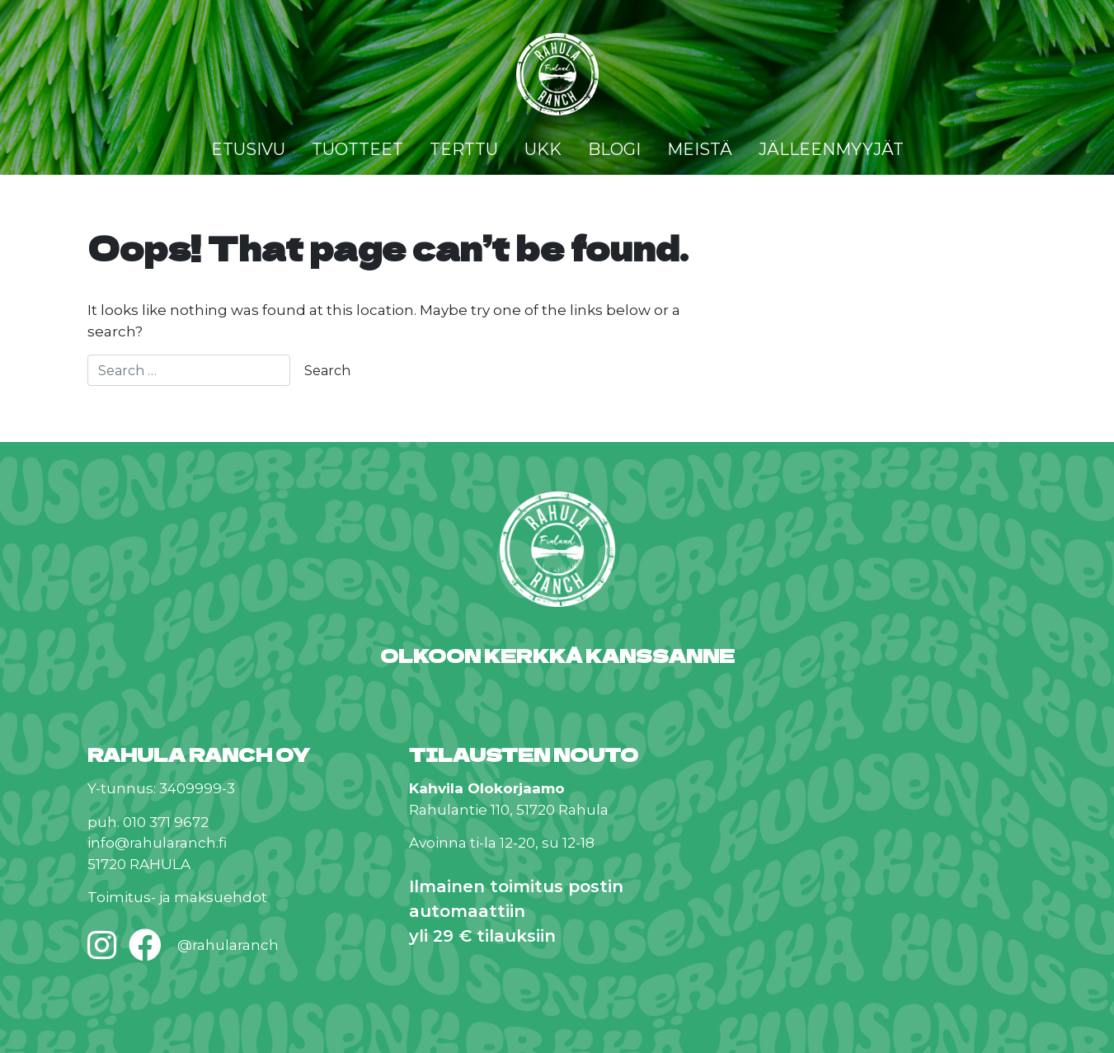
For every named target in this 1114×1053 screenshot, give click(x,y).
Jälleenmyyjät (831, 149)
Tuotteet (357, 149)
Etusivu (248, 149)
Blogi (614, 149)
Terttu (464, 149)
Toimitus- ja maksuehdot (177, 897)
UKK (543, 149)
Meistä (699, 149)
